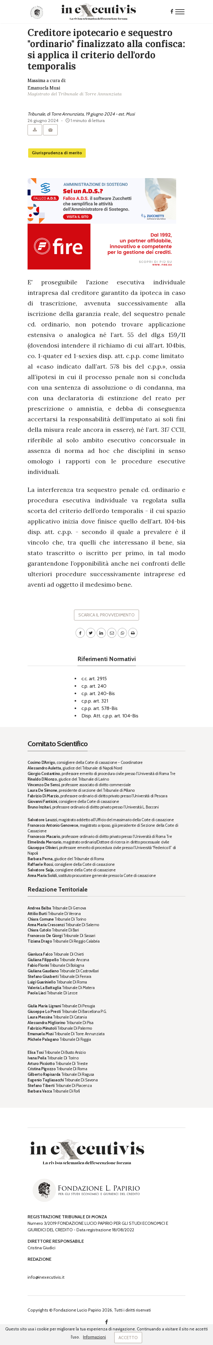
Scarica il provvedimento (106, 615)
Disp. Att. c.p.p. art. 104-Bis (109, 716)
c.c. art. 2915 (94, 678)
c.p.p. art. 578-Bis (99, 708)
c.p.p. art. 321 (94, 701)
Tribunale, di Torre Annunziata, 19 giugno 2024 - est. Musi (81, 114)
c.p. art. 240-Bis (98, 693)
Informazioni (94, 1336)
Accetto (128, 1337)
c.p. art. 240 (93, 686)
